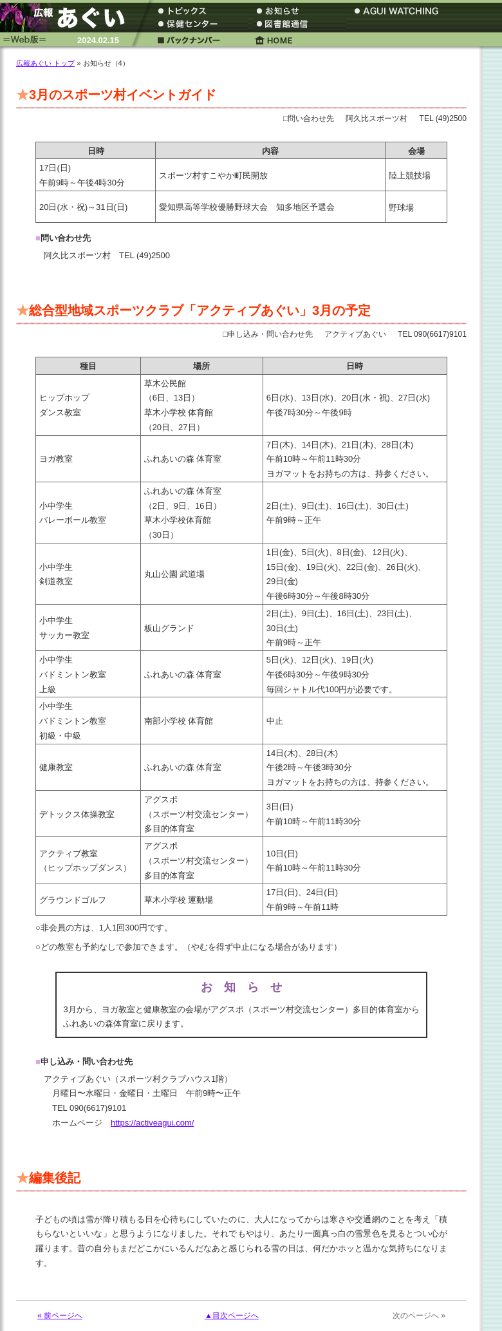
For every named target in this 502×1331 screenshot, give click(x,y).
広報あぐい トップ (45, 63)
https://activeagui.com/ (152, 1123)
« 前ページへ (59, 1315)
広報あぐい (67, 17)
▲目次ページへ (232, 1315)
